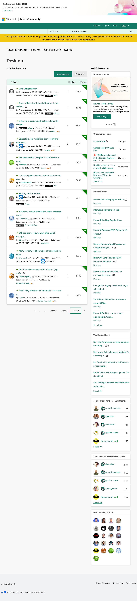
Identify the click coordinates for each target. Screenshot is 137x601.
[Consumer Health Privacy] (34, 592)
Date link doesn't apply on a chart (109, 199)
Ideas (69, 19)
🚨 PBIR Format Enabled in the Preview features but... (104, 158)
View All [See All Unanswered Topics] (97, 181)
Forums (46, 19)
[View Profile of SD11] (21, 297)
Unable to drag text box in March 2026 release (104, 166)
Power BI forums (17, 49)
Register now (89, 39)
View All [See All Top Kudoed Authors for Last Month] (97, 502)
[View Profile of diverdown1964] (29, 197)
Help (115, 25)
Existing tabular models (29, 193)
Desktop (97, 203)
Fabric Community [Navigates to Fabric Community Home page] (30, 19)
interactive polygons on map (106, 209)
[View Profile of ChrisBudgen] (24, 276)
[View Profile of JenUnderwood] (22, 283)
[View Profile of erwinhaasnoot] (25, 182)
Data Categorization (28, 88)
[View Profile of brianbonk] (23, 257)
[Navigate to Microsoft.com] (9, 19)
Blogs (93, 19)
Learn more (8, 10)
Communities (81, 19)
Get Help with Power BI (58, 49)
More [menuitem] (102, 19)
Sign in (106, 25)
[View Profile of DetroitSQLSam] (31, 225)
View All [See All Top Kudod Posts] (97, 390)
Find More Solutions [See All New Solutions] (97, 325)
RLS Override (99, 141)
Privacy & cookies (103, 583)
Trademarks (131, 583)
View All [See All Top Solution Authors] (97, 446)
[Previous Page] (34, 311)
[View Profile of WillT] (55, 95)
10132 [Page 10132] (53, 310)
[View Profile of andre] (52, 131)
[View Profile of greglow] (26, 146)
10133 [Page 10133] (64, 310)
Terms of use (118, 583)
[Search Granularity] (59, 31)
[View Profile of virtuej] (29, 128)
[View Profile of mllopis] (56, 113)
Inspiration (58, 19)
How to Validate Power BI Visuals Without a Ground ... (103, 175)
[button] (63, 74)
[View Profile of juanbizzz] (45, 243)
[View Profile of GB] (20, 240)
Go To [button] (124, 26)
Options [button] (78, 74)
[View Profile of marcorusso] (50, 261)
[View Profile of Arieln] (27, 204)
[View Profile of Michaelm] (23, 218)
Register (96, 25)
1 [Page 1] (39, 310)
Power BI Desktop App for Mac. (107, 220)
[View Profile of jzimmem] (22, 164)
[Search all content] (102, 31)
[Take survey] (102, 116)
